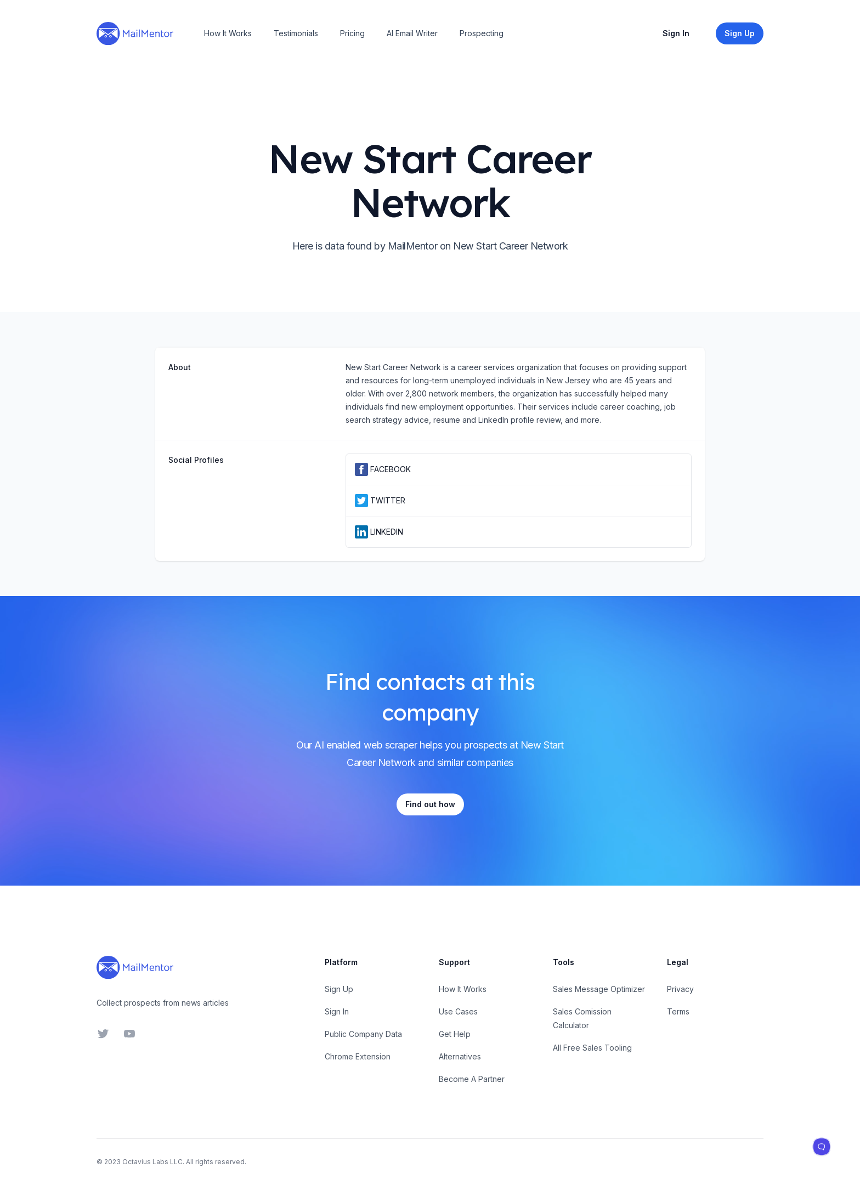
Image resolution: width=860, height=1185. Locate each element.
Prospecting (481, 33)
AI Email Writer (412, 33)
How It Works (228, 33)
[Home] (135, 33)
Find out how (430, 804)
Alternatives (460, 1056)
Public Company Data (363, 1034)
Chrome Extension (358, 1056)
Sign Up (339, 989)
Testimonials (296, 33)
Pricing (352, 33)
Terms (678, 1011)
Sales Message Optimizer (599, 989)
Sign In (676, 33)
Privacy (680, 989)
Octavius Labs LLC (152, 1162)
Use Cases (458, 1011)
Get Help (455, 1034)
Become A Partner (472, 1079)
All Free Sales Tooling (592, 1047)
